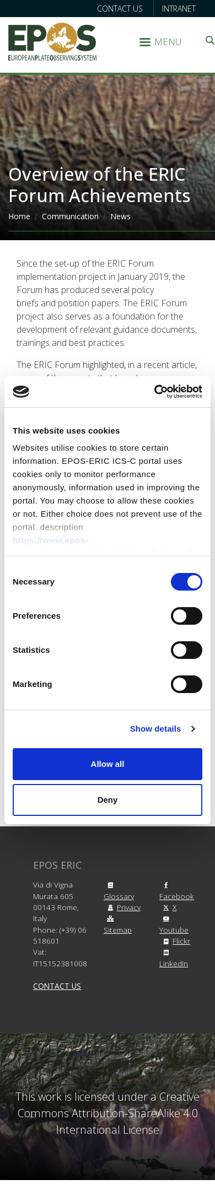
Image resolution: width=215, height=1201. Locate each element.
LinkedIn (173, 958)
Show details (155, 728)
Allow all (108, 764)
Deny (108, 799)
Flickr (174, 940)
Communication (70, 216)
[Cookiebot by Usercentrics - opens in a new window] (154, 392)
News (120, 216)
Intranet (179, 8)
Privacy (122, 907)
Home (19, 216)
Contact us (120, 8)
